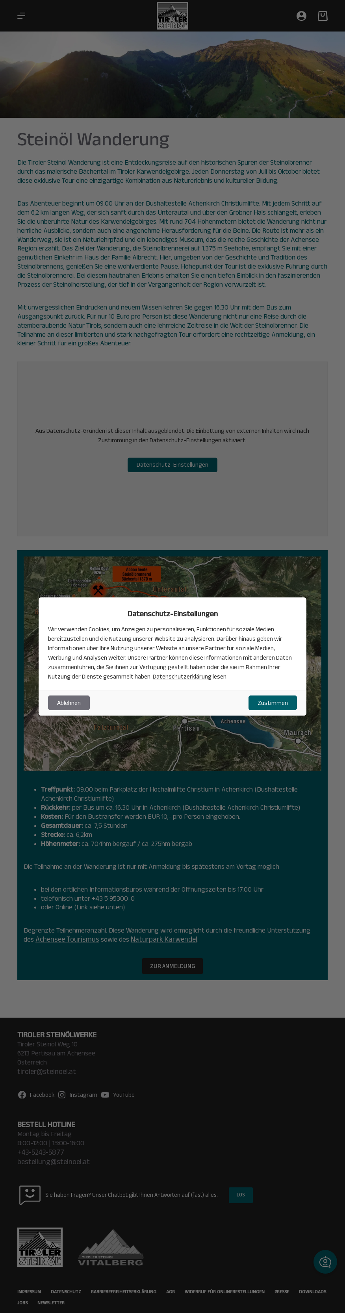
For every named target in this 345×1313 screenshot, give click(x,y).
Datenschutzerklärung (182, 676)
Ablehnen (69, 702)
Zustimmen (273, 702)
